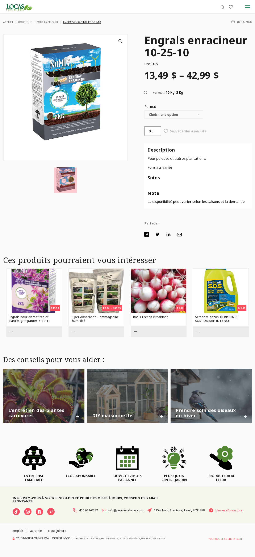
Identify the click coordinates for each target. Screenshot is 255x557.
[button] (120, 41)
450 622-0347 (74, 511)
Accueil (8, 22)
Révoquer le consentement (152, 544)
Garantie (39, 536)
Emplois (19, 536)
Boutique (25, 22)
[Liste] (231, 9)
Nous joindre (62, 536)
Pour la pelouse (47, 22)
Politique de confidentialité (224, 544)
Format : (159, 92)
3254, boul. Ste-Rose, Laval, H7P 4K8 (210, 511)
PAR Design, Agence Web (120, 544)
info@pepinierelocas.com (133, 511)
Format (150, 106)
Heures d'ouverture (80, 518)
